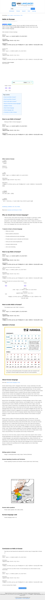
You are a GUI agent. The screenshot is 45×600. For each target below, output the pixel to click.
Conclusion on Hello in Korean (10, 112)
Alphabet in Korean (8, 105)
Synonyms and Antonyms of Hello (14, 210)
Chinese (18, 11)
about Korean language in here (13, 382)
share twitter (9, 24)
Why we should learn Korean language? (12, 103)
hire (13, 206)
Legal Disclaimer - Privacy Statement (22, 598)
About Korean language (9, 107)
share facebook (4, 24)
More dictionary (22, 588)
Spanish (24, 11)
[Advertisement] (22, 73)
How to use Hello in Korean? (10, 97)
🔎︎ (30, 82)
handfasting (4, 206)
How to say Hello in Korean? (10, 99)
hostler (18, 206)
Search (32, 8)
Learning (34, 11)
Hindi (29, 11)
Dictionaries (11, 11)
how (15, 206)
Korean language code (9, 110)
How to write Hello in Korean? (10, 101)
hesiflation (10, 206)
